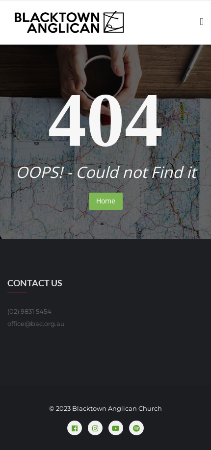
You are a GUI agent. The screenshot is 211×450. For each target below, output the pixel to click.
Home (105, 200)
